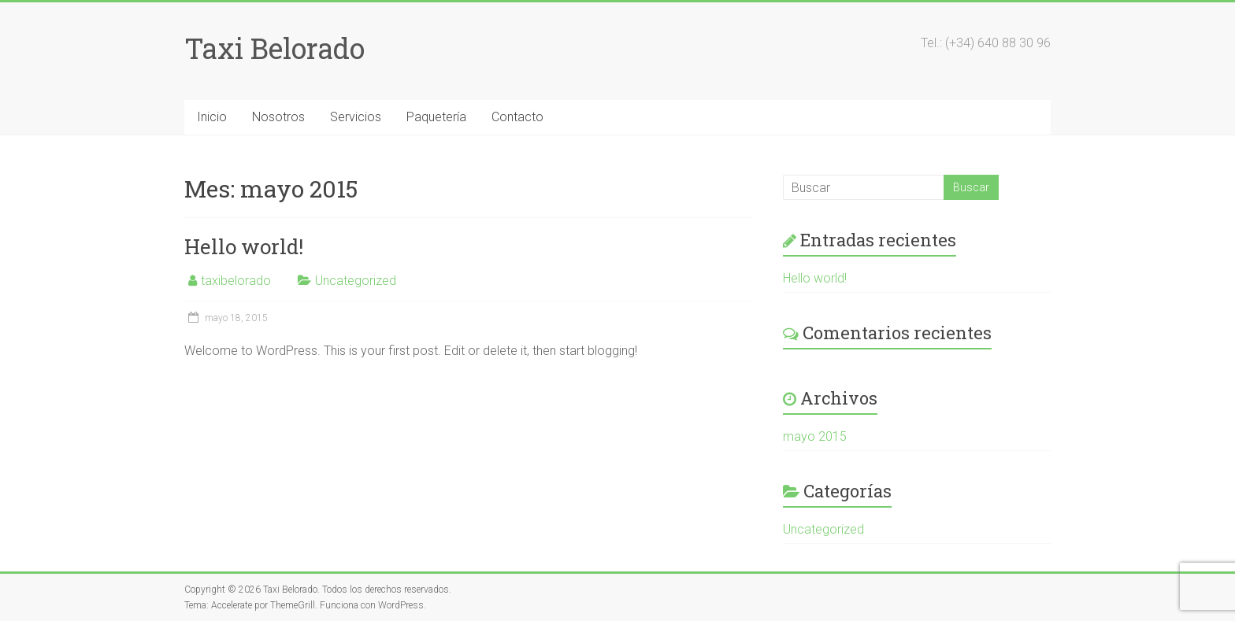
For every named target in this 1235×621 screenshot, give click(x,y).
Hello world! (243, 246)
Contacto (517, 116)
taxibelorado (236, 280)
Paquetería (436, 116)
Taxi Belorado (274, 48)
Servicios (355, 116)
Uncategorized (355, 280)
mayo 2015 (815, 436)
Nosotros (278, 116)
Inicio (212, 116)
